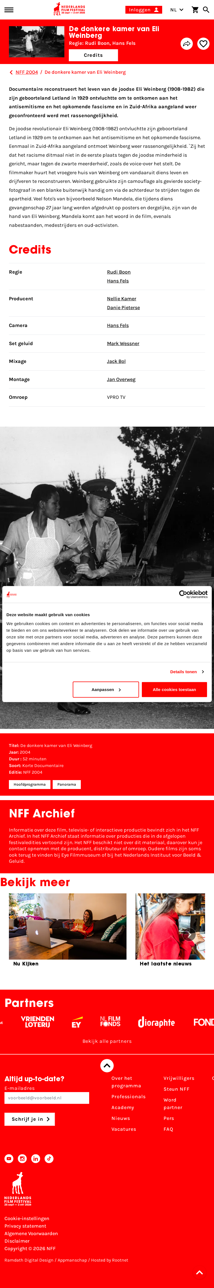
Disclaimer (17, 1241)
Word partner (173, 1103)
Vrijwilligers (179, 1078)
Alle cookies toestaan (174, 689)
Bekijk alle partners (107, 1041)
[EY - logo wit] (82, 1022)
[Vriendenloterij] (42, 1022)
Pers (169, 1118)
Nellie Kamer (121, 299)
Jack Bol (116, 361)
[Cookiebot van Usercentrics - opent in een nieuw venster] (183, 594)
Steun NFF (177, 1089)
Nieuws (120, 1118)
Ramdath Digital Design (29, 1260)
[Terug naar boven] (107, 1065)
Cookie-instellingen (26, 1218)
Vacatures (123, 1129)
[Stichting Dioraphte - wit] (161, 1022)
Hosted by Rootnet (109, 1260)
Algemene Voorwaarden (31, 1233)
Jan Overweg (121, 379)
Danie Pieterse (123, 307)
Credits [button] (93, 55)
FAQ (168, 1129)
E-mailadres (46, 1094)
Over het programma (126, 1082)
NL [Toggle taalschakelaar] (177, 10)
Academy (122, 1107)
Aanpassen (106, 689)
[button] (201, 1272)
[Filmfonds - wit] (115, 1022)
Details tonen (183, 671)
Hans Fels (118, 281)
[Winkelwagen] (195, 9)
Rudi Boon (119, 272)
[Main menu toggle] (8, 10)
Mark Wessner (123, 343)
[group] (68, 932)
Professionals (128, 1096)
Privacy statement (25, 1226)
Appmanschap (72, 1260)
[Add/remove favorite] (203, 44)
